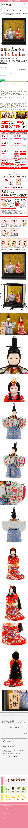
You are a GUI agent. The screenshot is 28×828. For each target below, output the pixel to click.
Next (24, 781)
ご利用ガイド (4, 803)
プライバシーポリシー (5, 813)
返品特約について (3, 75)
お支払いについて (5, 808)
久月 (12, 10)
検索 (26, 8)
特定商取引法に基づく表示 (6, 805)
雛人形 (4, 12)
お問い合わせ (4, 818)
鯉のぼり (18, 10)
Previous (6, 781)
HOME (2, 12)
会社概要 (3, 816)
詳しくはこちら (24, 733)
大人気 (9, 10)
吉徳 (15, 10)
